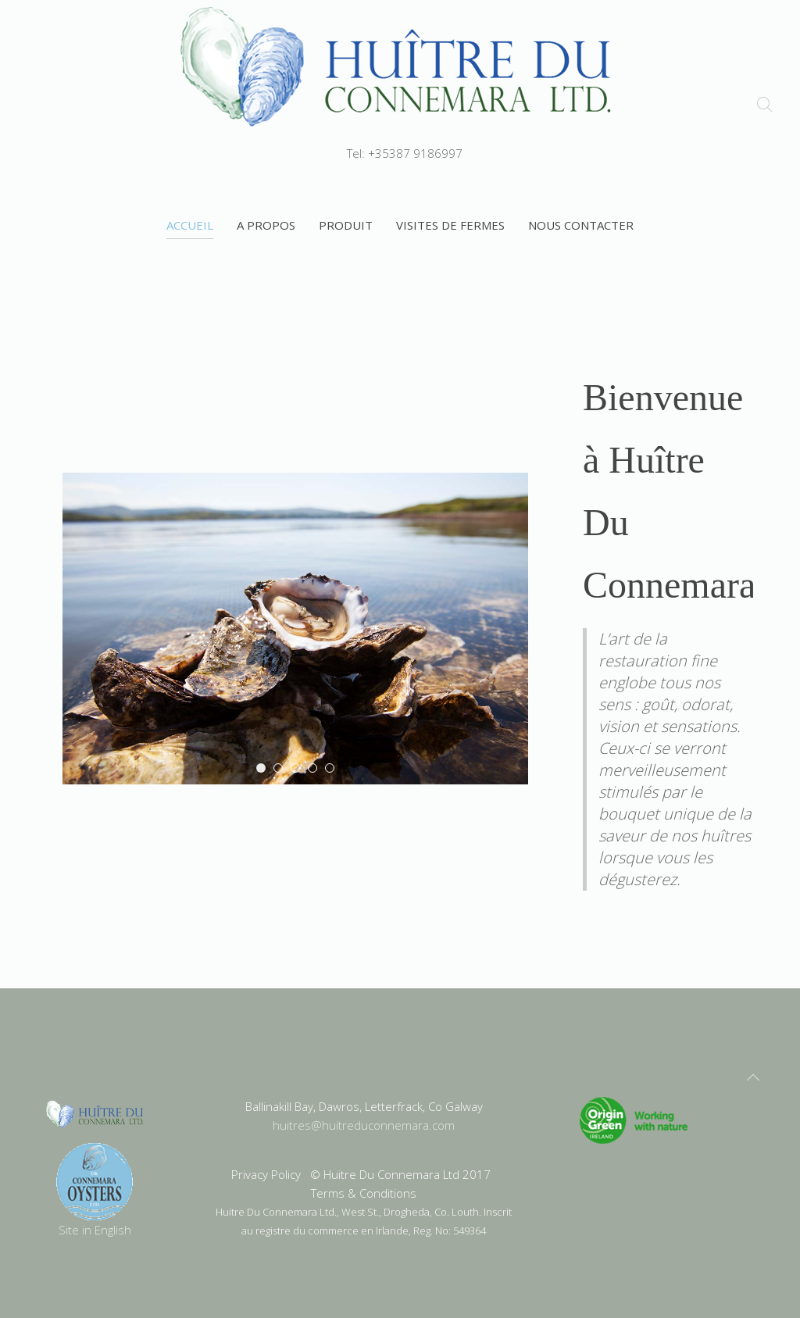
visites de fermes (450, 225)
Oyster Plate (265, 769)
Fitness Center (316, 769)
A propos (266, 225)
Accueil (189, 225)
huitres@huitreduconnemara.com (364, 1125)
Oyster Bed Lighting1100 (282, 769)
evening (299, 769)
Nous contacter (581, 225)
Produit (346, 225)
